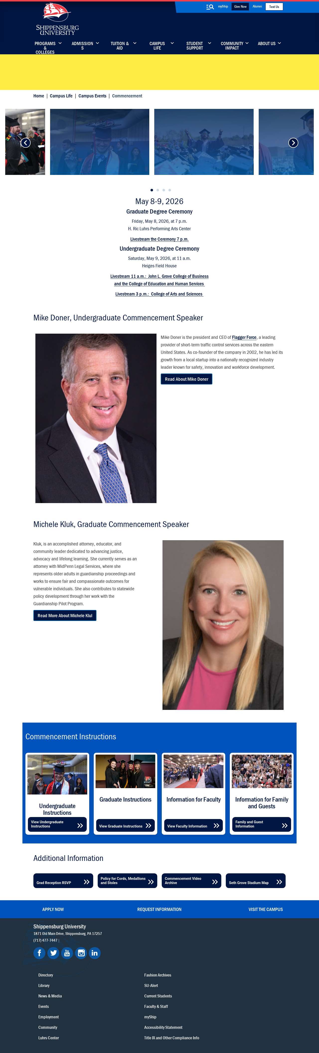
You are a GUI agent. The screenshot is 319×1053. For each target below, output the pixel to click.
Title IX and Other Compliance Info (240, 987)
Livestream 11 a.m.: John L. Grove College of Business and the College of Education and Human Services (159, 306)
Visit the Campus (266, 923)
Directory (137, 952)
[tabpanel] (160, 159)
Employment (140, 994)
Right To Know (179, 1031)
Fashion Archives (191, 973)
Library (135, 963)
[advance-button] (24, 159)
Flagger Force (244, 368)
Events (135, 983)
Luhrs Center (188, 963)
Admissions (82, 46)
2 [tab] (158, 218)
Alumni (257, 6)
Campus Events (95, 100)
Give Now (240, 6)
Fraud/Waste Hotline (158, 1036)
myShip (223, 6)
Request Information (159, 923)
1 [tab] (152, 218)
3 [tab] (164, 218)
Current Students (192, 994)
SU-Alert (185, 983)
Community (187, 952)
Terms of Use (118, 1031)
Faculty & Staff (238, 952)
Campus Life (157, 46)
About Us (267, 43)
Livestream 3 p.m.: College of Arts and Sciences (160, 320)
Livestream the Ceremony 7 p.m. (159, 265)
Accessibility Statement (246, 973)
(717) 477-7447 (48, 953)
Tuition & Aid (120, 46)
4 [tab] (170, 218)
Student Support (194, 46)
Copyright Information (148, 1031)
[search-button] (210, 6)
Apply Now (53, 923)
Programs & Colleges (45, 46)
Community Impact (232, 46)
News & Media (142, 973)
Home (41, 100)
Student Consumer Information (116, 1036)
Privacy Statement (91, 1031)
